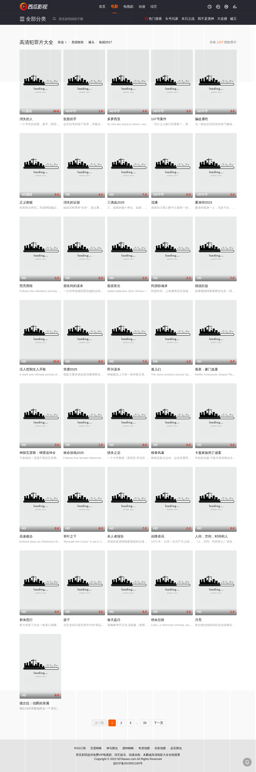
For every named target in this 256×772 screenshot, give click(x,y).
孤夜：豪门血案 (206, 369)
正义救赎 (26, 202)
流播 (154, 202)
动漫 (142, 6)
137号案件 (158, 119)
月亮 (198, 620)
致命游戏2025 (73, 453)
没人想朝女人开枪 (33, 369)
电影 (114, 6)
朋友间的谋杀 (73, 286)
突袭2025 (70, 369)
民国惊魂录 (159, 286)
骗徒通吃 (201, 119)
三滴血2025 (115, 202)
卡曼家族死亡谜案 (208, 453)
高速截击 (26, 536)
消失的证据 (71, 202)
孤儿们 (156, 369)
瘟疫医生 (113, 286)
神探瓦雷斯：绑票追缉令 (38, 453)
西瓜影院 (34, 7)
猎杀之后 (113, 453)
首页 (102, 6)
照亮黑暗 (26, 286)
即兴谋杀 (113, 369)
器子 (66, 620)
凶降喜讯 (157, 536)
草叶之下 (70, 536)
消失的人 (26, 119)
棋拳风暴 (157, 453)
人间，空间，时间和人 (211, 536)
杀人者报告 (115, 536)
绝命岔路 (157, 620)
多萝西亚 (113, 119)
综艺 (153, 6)
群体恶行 (26, 620)
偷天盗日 (113, 620)
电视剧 (128, 6)
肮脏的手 (70, 119)
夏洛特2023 (203, 202)
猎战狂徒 (201, 286)
